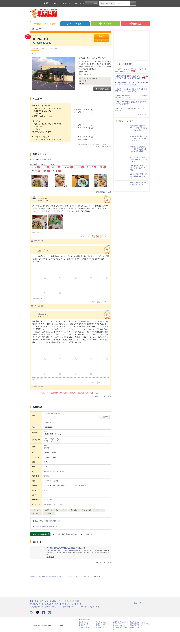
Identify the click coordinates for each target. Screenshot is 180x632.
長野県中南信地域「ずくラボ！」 (139, 624)
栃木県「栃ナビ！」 (85, 622)
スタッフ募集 (94, 607)
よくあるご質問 (47, 604)
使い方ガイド (35, 604)
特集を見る (135, 24)
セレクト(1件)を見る (102, 563)
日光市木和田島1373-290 (52, 414)
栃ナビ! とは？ (138, 603)
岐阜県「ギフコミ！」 (119, 624)
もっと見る (143, 115)
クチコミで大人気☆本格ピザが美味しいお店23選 (65, 548)
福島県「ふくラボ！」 (85, 624)
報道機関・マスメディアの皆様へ (75, 607)
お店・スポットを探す (45, 24)
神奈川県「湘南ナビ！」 (120, 625)
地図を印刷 (103, 417)
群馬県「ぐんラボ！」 (85, 625)
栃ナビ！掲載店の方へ (53, 607)
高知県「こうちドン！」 (137, 627)
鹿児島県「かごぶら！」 (103, 627)
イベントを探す (75, 24)
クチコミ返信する (38, 241)
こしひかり (41, 198)
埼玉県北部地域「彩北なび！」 (120, 628)
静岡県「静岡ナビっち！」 (121, 622)
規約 (56, 604)
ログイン (55, 3)
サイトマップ (76, 604)
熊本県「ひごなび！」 (102, 622)
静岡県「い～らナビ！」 (137, 625)
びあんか (40, 314)
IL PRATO (40, 39)
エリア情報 (105, 24)
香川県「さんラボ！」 (102, 625)
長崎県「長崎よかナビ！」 (138, 622)
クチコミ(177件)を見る (101, 396)
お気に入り (101, 36)
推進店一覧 (86, 534)
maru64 (40, 249)
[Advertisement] (131, 45)
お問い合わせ (65, 604)
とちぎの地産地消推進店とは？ (66, 534)
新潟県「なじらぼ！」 (102, 624)
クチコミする (101, 40)
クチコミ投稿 (92, 3)
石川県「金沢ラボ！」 (85, 627)
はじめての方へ (65, 3)
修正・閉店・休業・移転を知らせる (46, 521)
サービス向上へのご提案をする (45, 526)
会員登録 (47, 3)
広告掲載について (36, 607)
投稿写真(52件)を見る (102, 192)
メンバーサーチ (78, 3)
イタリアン (33, 54)
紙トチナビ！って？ (54, 504)
